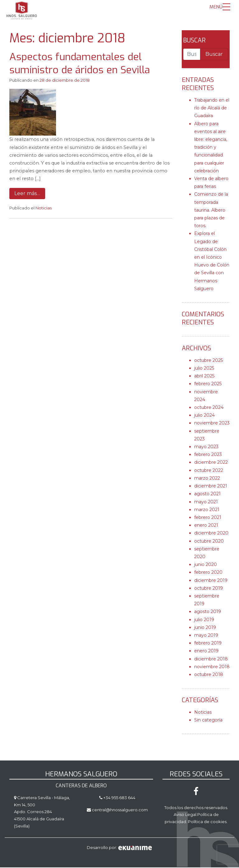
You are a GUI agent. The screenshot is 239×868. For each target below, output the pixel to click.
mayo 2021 (206, 502)
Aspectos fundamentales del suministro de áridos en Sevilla (79, 64)
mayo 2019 (206, 636)
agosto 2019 (207, 612)
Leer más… (27, 194)
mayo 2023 (206, 447)
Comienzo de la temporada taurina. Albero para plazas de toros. (211, 210)
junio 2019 (205, 628)
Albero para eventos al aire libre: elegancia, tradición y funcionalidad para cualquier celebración (210, 148)
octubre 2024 (208, 408)
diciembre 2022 (211, 463)
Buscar (194, 41)
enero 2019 (206, 652)
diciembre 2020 (211, 534)
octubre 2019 (208, 589)
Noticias (43, 208)
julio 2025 (204, 369)
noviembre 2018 (212, 667)
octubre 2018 (208, 675)
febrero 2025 (208, 384)
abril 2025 (204, 377)
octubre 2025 (208, 361)
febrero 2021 (207, 518)
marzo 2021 (206, 510)
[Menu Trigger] (220, 7)
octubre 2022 (208, 471)
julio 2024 (204, 416)
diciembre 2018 (211, 659)
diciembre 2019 (210, 581)
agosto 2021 (207, 494)
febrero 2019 (208, 644)
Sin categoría (208, 721)
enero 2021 (206, 526)
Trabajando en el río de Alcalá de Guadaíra (211, 108)
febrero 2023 (208, 455)
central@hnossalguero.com (120, 810)
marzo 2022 (207, 479)
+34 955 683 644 (118, 798)
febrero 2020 (208, 573)
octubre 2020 (209, 541)
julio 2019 (204, 620)
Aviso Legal (185, 815)
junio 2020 (205, 565)
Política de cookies (207, 822)
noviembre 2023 (212, 424)
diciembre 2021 (210, 487)
